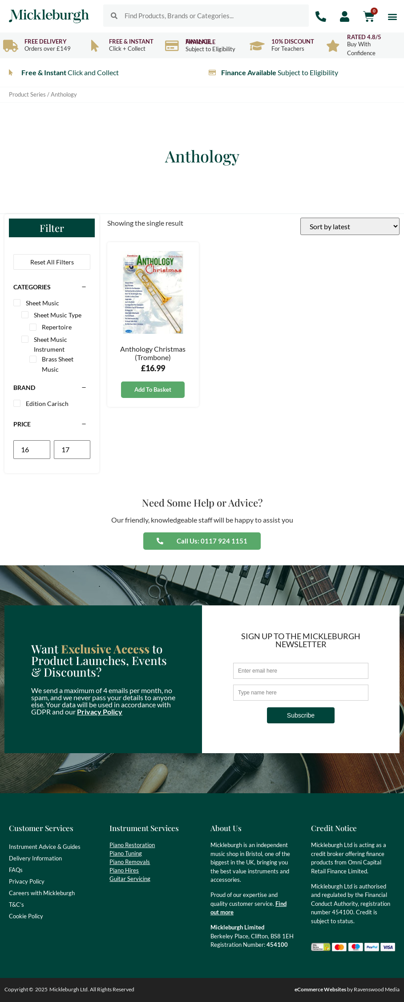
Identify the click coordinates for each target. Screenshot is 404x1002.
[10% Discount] (257, 46)
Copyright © (18, 989)
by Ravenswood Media (347, 989)
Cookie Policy (26, 916)
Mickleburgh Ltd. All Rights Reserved (91, 989)
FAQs (16, 869)
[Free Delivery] (10, 46)
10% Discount (292, 41)
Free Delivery (45, 41)
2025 (41, 989)
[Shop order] (350, 226)
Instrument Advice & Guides (45, 846)
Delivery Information (35, 858)
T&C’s (16, 904)
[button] (392, 16)
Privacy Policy (99, 711)
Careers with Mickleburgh (42, 893)
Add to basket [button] (152, 389)
